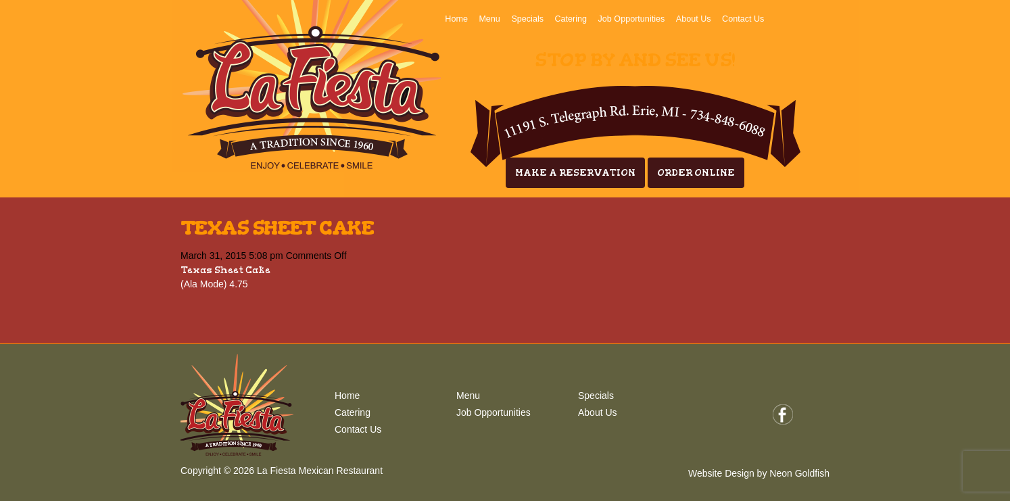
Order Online (696, 172)
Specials (527, 19)
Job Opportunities (631, 19)
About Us (693, 19)
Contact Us (743, 19)
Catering (570, 19)
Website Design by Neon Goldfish (758, 473)
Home (456, 19)
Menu (489, 19)
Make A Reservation (575, 172)
